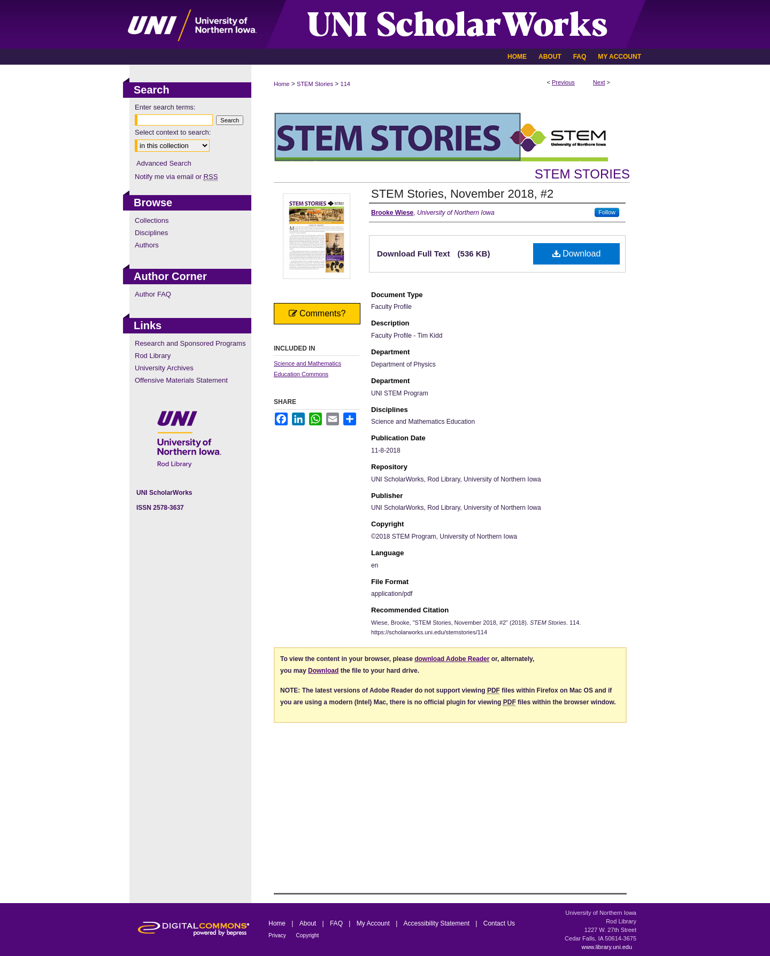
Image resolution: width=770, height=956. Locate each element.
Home (281, 84)
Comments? (317, 313)
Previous (563, 82)
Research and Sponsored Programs (190, 343)
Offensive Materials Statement (181, 380)
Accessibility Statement (438, 923)
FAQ (337, 923)
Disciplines (151, 233)
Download (576, 253)
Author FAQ (153, 294)
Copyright (307, 935)
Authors (147, 245)
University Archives (164, 368)
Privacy (278, 935)
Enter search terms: (165, 107)
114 (345, 84)
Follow (606, 212)
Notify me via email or (176, 177)
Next (599, 82)
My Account (374, 923)
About (308, 923)
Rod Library (153, 356)
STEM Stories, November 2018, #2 (462, 193)
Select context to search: (173, 132)
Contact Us (499, 923)
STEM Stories (315, 84)
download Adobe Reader (451, 659)
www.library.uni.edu (606, 947)
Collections (152, 220)
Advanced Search (163, 163)
